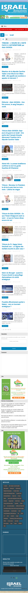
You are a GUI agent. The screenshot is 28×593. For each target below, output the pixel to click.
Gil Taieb (5, 501)
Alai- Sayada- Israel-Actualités (14, 486)
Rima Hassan (6, 523)
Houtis (21, 503)
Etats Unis (14, 496)
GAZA (5, 498)
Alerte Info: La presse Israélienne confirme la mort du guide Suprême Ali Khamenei (14, 166)
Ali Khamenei (18, 488)
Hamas (23, 501)
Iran (4, 506)
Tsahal (15, 523)
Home (6, 35)
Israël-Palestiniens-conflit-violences (10, 513)
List (6, 39)
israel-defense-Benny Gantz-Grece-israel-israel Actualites (14, 508)
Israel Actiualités (6, 511)
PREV (5, 521)
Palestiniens (6, 518)
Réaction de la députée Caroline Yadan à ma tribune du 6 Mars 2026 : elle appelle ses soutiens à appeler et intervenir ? (13, 74)
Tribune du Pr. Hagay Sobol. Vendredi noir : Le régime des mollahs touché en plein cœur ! (13, 246)
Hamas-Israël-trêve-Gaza (8, 503)
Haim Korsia (17, 501)
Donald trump (19, 493)
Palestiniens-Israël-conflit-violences (16, 518)
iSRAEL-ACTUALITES (20, 506)
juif (18, 513)
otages (17, 516)
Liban (8, 516)
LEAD (22, 513)
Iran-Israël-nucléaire (10, 506)
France (19, 496)
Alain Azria (12, 488)
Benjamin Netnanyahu (7, 491)
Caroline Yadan (16, 491)
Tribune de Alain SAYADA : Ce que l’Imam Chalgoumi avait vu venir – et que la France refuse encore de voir (13, 217)
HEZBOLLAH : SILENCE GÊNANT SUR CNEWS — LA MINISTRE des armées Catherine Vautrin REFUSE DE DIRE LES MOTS (13, 405)
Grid (3, 39)
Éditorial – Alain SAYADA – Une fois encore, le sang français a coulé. (13, 104)
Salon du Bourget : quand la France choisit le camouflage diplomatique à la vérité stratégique (12, 276)
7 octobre (5, 486)
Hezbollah (16, 503)
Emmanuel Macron (7, 496)
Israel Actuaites (14, 511)
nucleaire (12, 516)
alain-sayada (6, 488)
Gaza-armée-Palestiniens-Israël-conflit (14, 498)
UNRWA (20, 523)
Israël (19, 511)
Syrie (11, 523)
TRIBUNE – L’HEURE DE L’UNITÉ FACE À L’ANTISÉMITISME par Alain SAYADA (14, 45)
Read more (5, 67)
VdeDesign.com (24, 588)
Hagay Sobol (11, 501)
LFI (4, 516)
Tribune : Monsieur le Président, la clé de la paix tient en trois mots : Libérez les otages (13, 187)
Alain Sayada (8, 49)
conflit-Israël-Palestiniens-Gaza (9, 493)
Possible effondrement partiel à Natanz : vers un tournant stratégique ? (13, 304)
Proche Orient (10, 521)
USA (4, 526)
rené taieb (16, 521)
